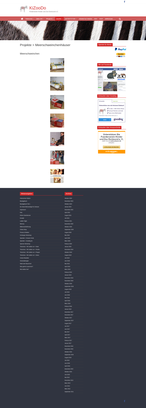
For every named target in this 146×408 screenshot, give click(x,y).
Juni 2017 (67, 329)
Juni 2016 (67, 363)
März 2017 (67, 337)
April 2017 (67, 334)
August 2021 (68, 215)
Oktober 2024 (68, 198)
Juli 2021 (67, 218)
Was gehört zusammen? (26, 266)
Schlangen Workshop (25, 235)
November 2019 (69, 249)
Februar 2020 (68, 243)
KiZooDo (37, 8)
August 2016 (68, 357)
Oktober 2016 (68, 352)
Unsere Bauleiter (24, 258)
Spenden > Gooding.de (26, 241)
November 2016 (69, 349)
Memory (22, 224)
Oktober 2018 (68, 283)
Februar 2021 (68, 221)
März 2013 (67, 383)
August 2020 (68, 232)
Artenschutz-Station (25, 198)
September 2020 (69, 229)
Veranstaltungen (85, 19)
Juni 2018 (67, 295)
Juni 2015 (67, 374)
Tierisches (28, 19)
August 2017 (68, 323)
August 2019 (68, 255)
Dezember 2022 (69, 209)
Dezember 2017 (69, 312)
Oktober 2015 (68, 371)
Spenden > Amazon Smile (27, 238)
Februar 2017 (68, 340)
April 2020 (67, 238)
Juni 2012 (67, 386)
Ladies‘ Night (23, 221)
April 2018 (67, 300)
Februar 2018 (68, 306)
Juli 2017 (67, 326)
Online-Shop (23, 229)
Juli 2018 (67, 292)
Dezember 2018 (69, 278)
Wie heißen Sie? (24, 269)
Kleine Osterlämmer (25, 215)
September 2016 (69, 354)
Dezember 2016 (69, 346)
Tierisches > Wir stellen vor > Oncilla (29, 249)
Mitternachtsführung (25, 226)
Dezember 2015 (69, 369)
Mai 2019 (67, 263)
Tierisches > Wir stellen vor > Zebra (29, 255)
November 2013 (69, 380)
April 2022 (67, 212)
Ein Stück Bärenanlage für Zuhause (29, 206)
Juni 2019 (67, 261)
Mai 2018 (67, 297)
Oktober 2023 (68, 204)
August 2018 (68, 289)
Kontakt (22, 218)
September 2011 (69, 391)
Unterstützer (70, 19)
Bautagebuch (23, 201)
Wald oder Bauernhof (25, 263)
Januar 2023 (68, 206)
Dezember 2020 (69, 224)
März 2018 (67, 303)
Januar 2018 (68, 309)
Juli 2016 (67, 360)
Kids (95, 19)
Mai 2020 (67, 235)
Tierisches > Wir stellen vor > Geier (29, 246)
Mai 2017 (67, 332)
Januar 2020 (68, 246)
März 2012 (67, 388)
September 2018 (69, 286)
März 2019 (67, 269)
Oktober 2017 (68, 317)
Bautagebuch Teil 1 (25, 204)
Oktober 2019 (68, 252)
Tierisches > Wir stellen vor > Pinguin (30, 252)
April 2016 (67, 366)
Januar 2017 (68, 343)
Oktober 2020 (68, 226)
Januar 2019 (68, 275)
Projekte (49, 19)
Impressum (109, 19)
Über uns (39, 19)
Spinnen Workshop (25, 243)
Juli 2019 (67, 258)
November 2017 (69, 315)
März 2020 (67, 241)
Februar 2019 (68, 272)
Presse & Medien (24, 232)
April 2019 (67, 266)
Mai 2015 (67, 377)
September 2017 (69, 320)
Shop (101, 19)
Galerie (58, 19)
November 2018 (69, 280)
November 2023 (69, 201)
